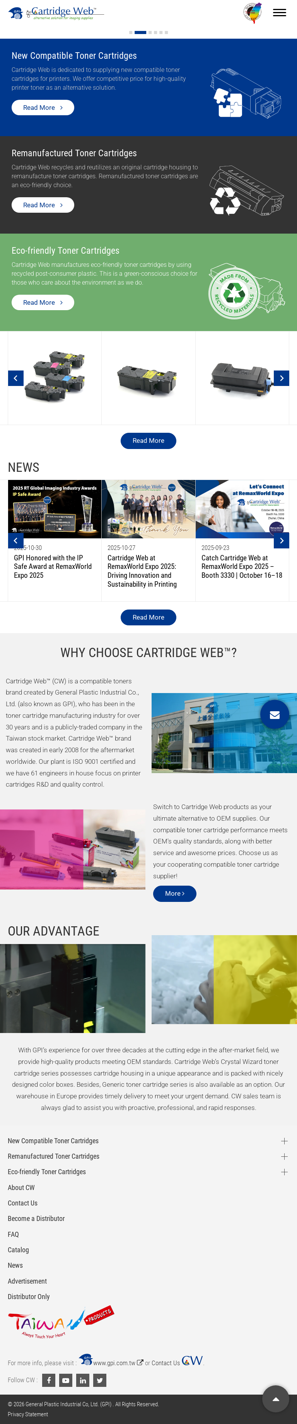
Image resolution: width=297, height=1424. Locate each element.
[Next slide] (281, 378)
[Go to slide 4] (155, 32)
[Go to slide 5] (160, 32)
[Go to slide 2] (144, 32)
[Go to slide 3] (150, 32)
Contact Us (177, 1363)
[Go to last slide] (16, 378)
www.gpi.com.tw (110, 1363)
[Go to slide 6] (166, 32)
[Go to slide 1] (135, 32)
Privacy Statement (28, 1414)
